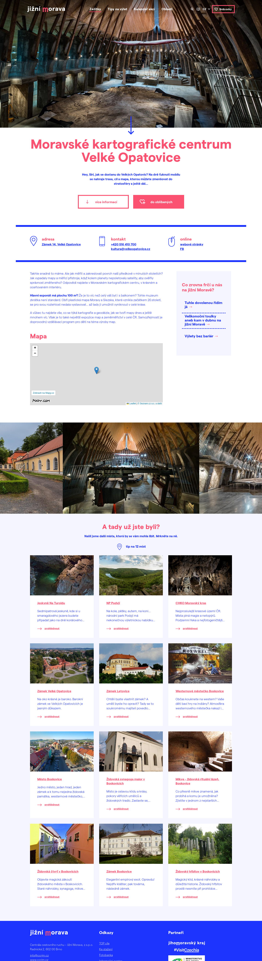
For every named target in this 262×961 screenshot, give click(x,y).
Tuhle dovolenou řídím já (203, 304)
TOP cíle (104, 943)
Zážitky (95, 9)
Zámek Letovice (118, 691)
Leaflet (131, 403)
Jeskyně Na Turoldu (51, 603)
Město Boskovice (49, 779)
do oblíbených (161, 202)
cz (204, 9)
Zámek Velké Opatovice (54, 691)
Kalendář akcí (144, 9)
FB (182, 249)
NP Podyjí (113, 603)
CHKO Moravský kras (191, 603)
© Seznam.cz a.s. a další (150, 403)
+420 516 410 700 (123, 244)
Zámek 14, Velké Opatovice (61, 244)
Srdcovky (225, 9)
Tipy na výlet (117, 9)
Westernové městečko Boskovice (200, 691)
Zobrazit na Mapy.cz (43, 393)
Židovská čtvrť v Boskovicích (57, 871)
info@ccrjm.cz (39, 955)
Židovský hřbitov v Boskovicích (198, 871)
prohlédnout (52, 628)
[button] (96, 370)
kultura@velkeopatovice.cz (130, 249)
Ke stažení (105, 949)
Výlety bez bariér (199, 336)
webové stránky (191, 244)
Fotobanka (106, 955)
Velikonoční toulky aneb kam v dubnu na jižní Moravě (203, 320)
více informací (106, 202)
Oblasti (167, 9)
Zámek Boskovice (119, 871)
